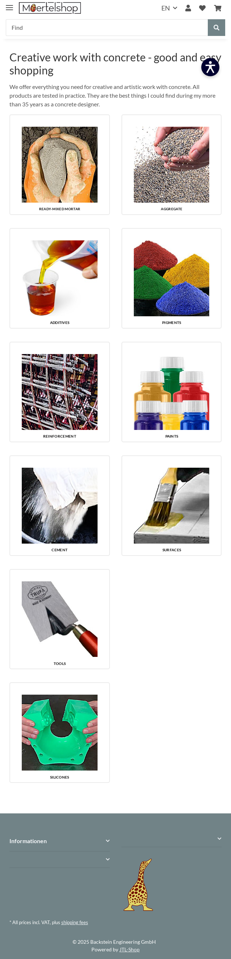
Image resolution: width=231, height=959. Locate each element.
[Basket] (217, 8)
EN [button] (165, 8)
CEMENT (59, 550)
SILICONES (59, 777)
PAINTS (171, 436)
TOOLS (59, 663)
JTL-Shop (129, 949)
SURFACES (171, 550)
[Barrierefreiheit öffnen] (210, 67)
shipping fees (74, 922)
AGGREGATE (171, 209)
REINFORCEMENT (59, 436)
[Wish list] (202, 8)
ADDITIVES (59, 322)
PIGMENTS (171, 322)
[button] (188, 8)
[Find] (107, 27)
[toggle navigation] (9, 4)
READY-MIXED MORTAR (59, 209)
